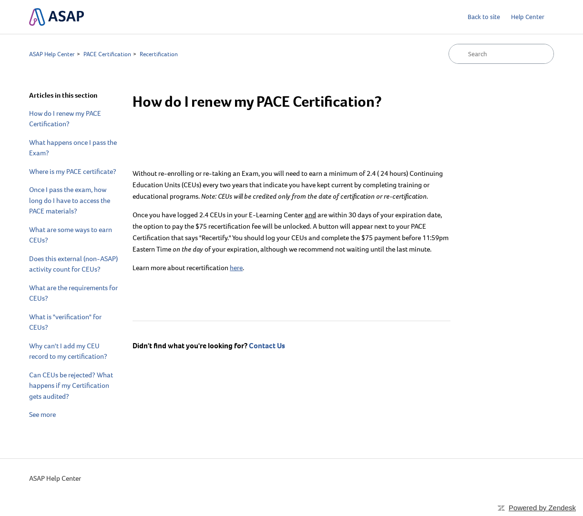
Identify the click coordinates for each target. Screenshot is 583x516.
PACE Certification (107, 54)
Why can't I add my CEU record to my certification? (68, 351)
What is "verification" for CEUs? (65, 322)
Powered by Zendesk (542, 508)
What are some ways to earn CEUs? (70, 235)
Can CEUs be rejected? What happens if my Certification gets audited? (71, 385)
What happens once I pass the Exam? (73, 148)
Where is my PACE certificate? (72, 171)
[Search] (501, 53)
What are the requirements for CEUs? (73, 293)
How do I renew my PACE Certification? (65, 119)
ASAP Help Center (52, 54)
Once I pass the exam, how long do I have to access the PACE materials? (69, 200)
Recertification (159, 54)
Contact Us (267, 346)
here (236, 268)
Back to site (484, 16)
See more (42, 414)
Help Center (527, 16)
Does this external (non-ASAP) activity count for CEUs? (73, 264)
